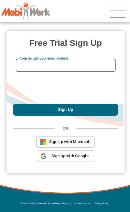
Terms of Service (82, 203)
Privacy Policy (102, 203)
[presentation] (65, 90)
